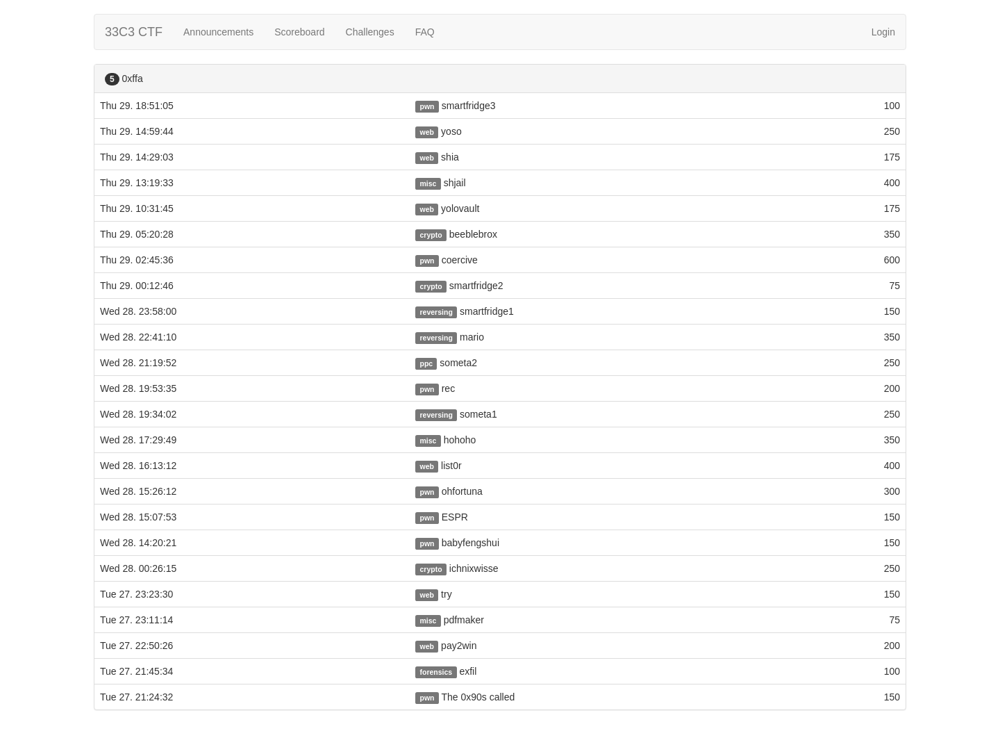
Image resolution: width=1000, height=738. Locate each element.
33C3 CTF (133, 32)
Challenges (370, 32)
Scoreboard (299, 32)
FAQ (425, 32)
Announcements (218, 32)
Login (883, 32)
